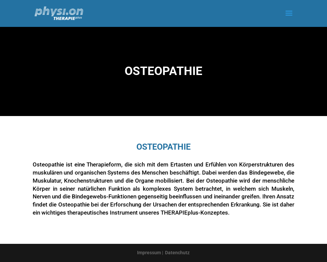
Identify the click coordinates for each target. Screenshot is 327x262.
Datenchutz (177, 252)
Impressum (149, 252)
